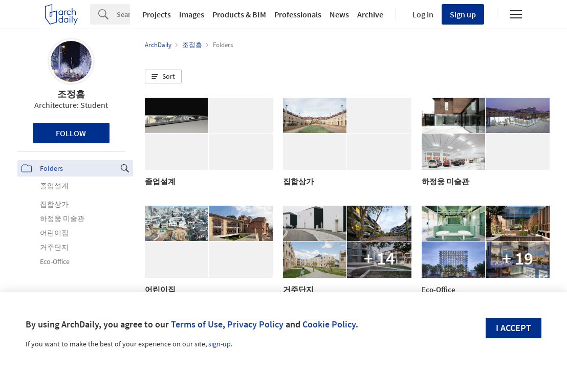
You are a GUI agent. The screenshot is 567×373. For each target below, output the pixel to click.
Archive (370, 14)
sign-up (219, 343)
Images (191, 14)
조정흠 (71, 94)
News (339, 14)
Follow (71, 133)
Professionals (297, 14)
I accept (513, 328)
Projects (156, 14)
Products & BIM (239, 14)
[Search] (123, 14)
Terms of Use (197, 324)
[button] (163, 77)
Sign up (463, 14)
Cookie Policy (329, 324)
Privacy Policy (255, 324)
